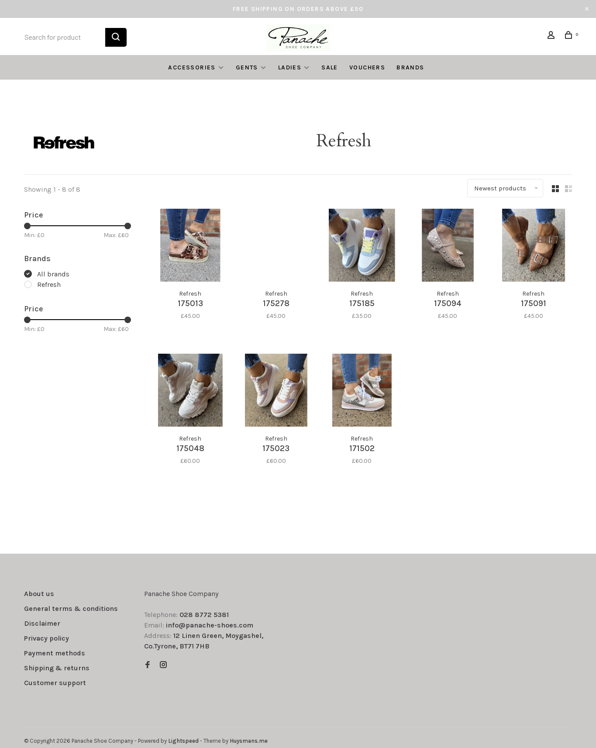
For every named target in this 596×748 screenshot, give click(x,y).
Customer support (55, 682)
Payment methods (54, 652)
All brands (53, 274)
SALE (329, 67)
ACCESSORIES (191, 67)
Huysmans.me (249, 740)
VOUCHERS (367, 67)
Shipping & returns (57, 667)
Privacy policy (46, 638)
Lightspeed (183, 740)
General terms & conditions (71, 608)
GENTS (247, 67)
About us (39, 593)
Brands (410, 67)
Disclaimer (42, 623)
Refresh (49, 284)
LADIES (289, 67)
